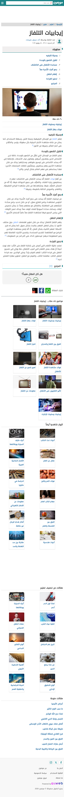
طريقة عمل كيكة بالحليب (52, 729)
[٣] (5, 212)
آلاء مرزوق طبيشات (33, 40)
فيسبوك (41, 290)
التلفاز (54, 139)
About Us (59, 778)
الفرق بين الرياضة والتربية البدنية (49, 749)
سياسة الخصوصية (40, 773)
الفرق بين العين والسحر (53, 739)
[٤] (57, 259)
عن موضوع (43, 768)
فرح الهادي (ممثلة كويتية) (52, 734)
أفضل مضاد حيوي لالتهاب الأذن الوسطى (46, 724)
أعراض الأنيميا (57, 704)
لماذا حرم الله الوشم (54, 714)
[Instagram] (51, 762)
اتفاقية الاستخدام (56, 773)
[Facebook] (61, 762)
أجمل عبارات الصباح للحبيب (52, 744)
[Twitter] (56, 762)
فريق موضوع (42, 778)
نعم (35, 280)
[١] (32, 145)
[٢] (24, 188)
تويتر (35, 290)
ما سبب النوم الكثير (55, 709)
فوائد (52, 179)
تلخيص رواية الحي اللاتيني (52, 719)
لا (28, 280)
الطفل (15, 222)
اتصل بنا (60, 768)
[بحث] (51, 3)
